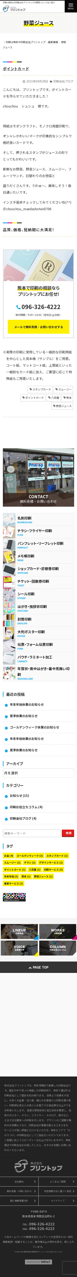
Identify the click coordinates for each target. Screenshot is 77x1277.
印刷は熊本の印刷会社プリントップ (34, 1252)
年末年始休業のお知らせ (27, 704)
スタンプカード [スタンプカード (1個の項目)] (57, 855)
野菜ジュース (64, 406)
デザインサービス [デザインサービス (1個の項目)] (51, 862)
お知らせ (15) (19, 795)
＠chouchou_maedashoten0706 (27, 208)
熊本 (69, 398)
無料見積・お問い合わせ (19, 1191)
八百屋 (55, 398)
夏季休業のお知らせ (24, 716)
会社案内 (19, 1181)
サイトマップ (57, 1200)
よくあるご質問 (58, 1181)
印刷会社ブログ (63, 81)
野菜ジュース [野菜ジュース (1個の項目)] (43, 876)
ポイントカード (16, 68)
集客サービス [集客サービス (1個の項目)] (13, 883)
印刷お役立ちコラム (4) (26, 807)
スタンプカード (41, 389)
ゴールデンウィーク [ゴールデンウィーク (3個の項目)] (30, 855)
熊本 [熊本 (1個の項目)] (26, 876)
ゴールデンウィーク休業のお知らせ (34, 727)
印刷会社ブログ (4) (23, 818)
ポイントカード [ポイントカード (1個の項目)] (14, 869)
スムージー (65, 389)
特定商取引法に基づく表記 (57, 1191)
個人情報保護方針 (19, 1200)
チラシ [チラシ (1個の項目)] (30, 862)
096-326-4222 (41, 306)
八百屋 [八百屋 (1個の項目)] (34, 869)
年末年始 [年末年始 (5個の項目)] (11, 876)
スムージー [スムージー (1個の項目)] (12, 862)
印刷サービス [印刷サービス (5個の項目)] (53, 869)
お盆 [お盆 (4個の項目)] (8, 855)
